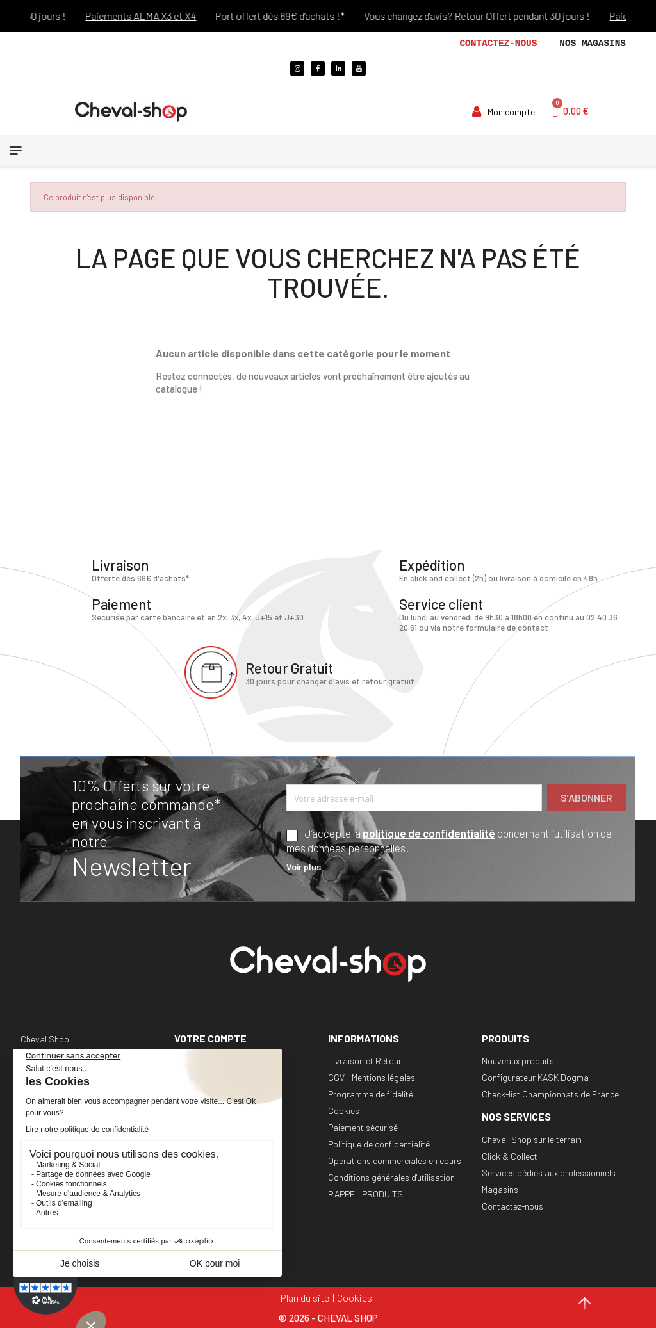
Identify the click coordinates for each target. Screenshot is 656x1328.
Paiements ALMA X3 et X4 (152, 16)
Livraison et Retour (365, 1060)
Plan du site (305, 1297)
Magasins (500, 1188)
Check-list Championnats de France (550, 1093)
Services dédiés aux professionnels (549, 1172)
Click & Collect (509, 1155)
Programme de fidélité (370, 1093)
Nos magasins (592, 43)
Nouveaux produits (518, 1060)
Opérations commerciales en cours (394, 1159)
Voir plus (303, 866)
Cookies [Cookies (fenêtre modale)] (354, 1297)
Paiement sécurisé (363, 1126)
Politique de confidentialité (379, 1143)
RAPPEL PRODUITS (365, 1193)
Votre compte (210, 1038)
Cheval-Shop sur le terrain (532, 1138)
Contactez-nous (498, 43)
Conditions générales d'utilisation (391, 1176)
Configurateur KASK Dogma (535, 1076)
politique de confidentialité (429, 832)
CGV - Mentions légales (371, 1076)
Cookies (343, 1110)
